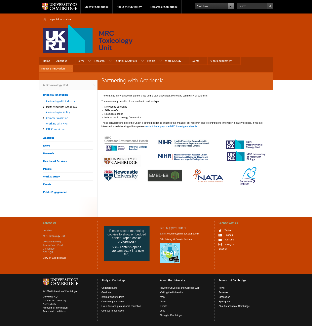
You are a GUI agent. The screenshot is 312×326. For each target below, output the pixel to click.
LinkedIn (228, 235)
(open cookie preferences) (129, 239)
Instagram (229, 244)
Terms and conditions (54, 311)
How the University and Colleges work (180, 287)
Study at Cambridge (96, 7)
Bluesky (222, 248)
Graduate (106, 292)
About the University (129, 7)
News (80, 61)
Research (99, 61)
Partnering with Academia (61, 107)
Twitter (227, 230)
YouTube (229, 239)
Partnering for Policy (58, 112)
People (151, 61)
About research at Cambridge (234, 306)
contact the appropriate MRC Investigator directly (171, 126)
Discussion (224, 297)
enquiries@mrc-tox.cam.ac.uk (183, 233)
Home (44, 19)
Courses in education (112, 310)
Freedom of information (55, 307)
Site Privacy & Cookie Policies (176, 239)
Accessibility (49, 304)
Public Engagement (221, 61)
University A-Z (50, 297)
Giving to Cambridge (171, 315)
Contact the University (54, 300)
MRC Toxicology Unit (55, 86)
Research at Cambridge (163, 7)
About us (61, 61)
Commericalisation (57, 118)
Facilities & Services (126, 61)
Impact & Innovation (60, 19)
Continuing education (112, 301)
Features (223, 292)
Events (195, 61)
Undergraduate (109, 287)
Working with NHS (57, 123)
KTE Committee (55, 129)
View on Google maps (54, 258)
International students (112, 297)
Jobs (162, 310)
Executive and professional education (121, 306)
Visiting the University (171, 292)
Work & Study (173, 61)
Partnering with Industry (60, 101)
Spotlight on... (225, 301)
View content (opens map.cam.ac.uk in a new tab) (127, 250)
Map (162, 297)
